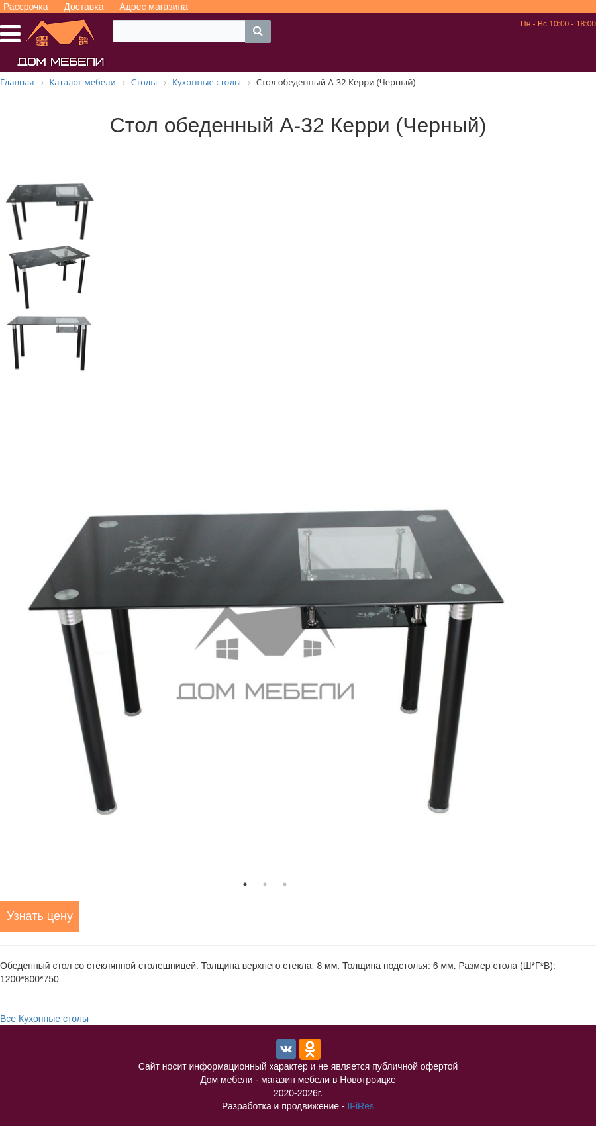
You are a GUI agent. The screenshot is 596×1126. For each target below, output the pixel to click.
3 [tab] (284, 884)
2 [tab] (265, 884)
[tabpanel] (265, 653)
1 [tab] (245, 884)
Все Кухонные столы (44, 1018)
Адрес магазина (153, 6)
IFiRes (360, 1106)
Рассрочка (25, 6)
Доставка (83, 6)
